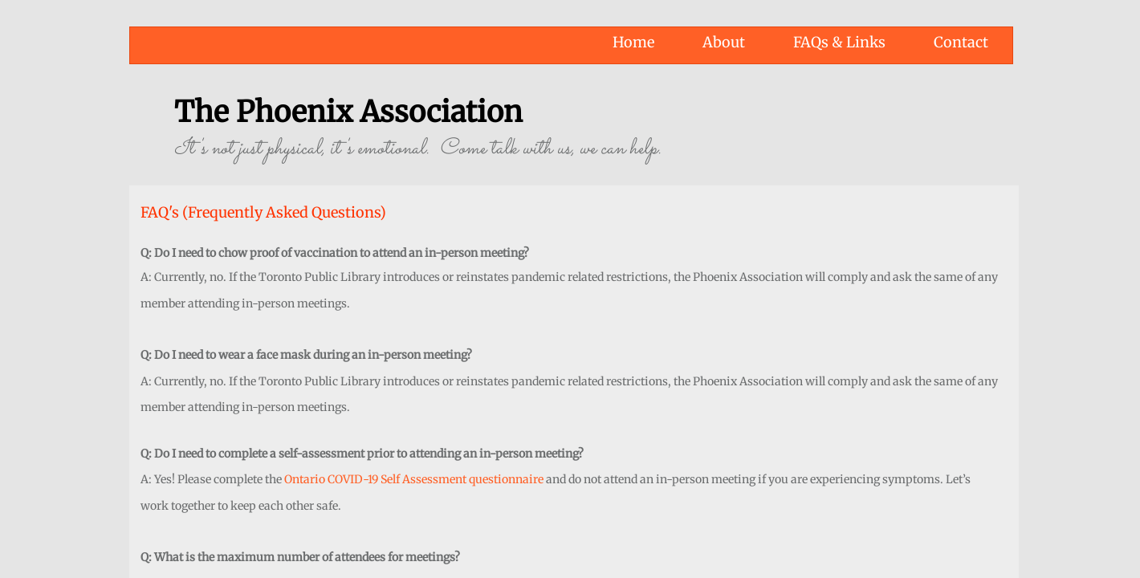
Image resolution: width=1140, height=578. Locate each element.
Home (633, 42)
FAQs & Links (839, 42)
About (723, 42)
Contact (961, 42)
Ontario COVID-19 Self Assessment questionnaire (414, 479)
